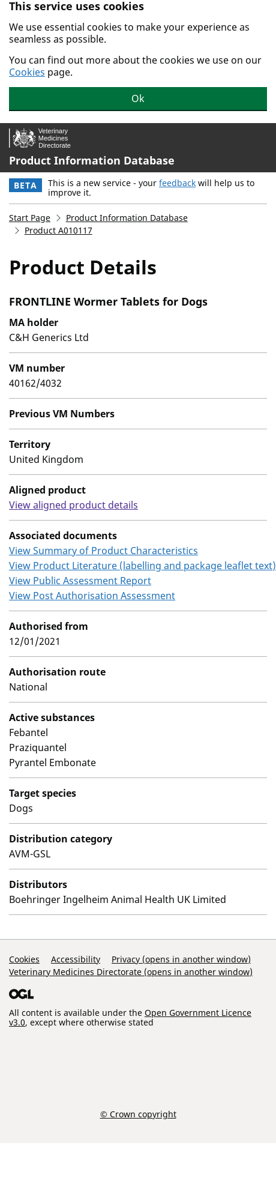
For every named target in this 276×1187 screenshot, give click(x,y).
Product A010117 (58, 230)
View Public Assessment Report (80, 580)
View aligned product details (73, 505)
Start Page (29, 217)
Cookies (27, 72)
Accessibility (75, 959)
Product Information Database (92, 160)
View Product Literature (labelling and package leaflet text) (142, 565)
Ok (138, 98)
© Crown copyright (138, 1113)
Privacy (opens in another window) (181, 959)
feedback (177, 183)
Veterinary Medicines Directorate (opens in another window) (131, 971)
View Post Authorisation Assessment (92, 595)
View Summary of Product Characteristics (103, 550)
